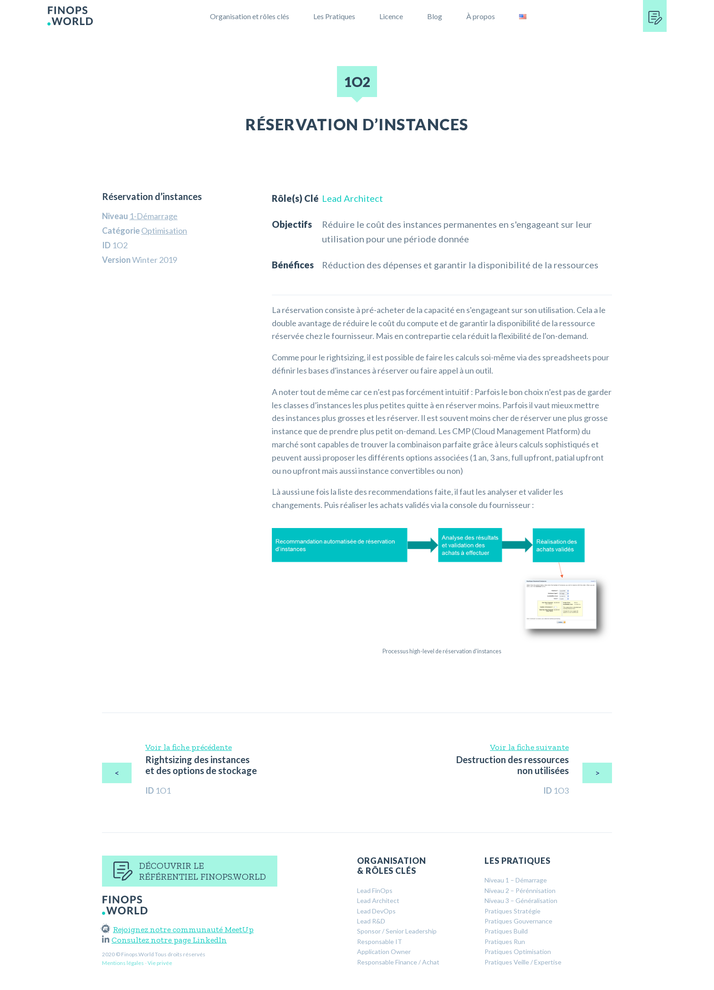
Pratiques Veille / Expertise (522, 962)
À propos (480, 16)
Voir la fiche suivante (529, 747)
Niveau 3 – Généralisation (520, 900)
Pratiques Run (504, 941)
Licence (391, 16)
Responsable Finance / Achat (398, 962)
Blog (434, 16)
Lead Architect (352, 198)
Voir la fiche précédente (188, 747)
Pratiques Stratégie (512, 911)
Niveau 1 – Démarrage (515, 880)
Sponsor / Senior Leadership (397, 931)
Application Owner (384, 951)
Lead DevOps (376, 911)
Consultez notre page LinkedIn (164, 940)
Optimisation (164, 231)
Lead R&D (371, 921)
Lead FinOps (375, 890)
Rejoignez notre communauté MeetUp (178, 929)
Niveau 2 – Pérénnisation (520, 890)
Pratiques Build (506, 931)
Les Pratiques (334, 16)
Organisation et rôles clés (249, 16)
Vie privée (160, 962)
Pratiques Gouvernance (518, 921)
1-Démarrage (153, 216)
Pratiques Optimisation (517, 951)
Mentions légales (123, 962)
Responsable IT (379, 941)
